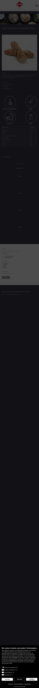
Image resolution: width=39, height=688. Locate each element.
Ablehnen (7, 679)
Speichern (19, 679)
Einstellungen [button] (28, 684)
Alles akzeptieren (32, 679)
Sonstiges (7, 674)
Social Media (8, 672)
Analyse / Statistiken (9, 670)
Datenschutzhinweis (18, 684)
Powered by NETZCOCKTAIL (19, 686)
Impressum (10, 684)
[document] (19, 656)
